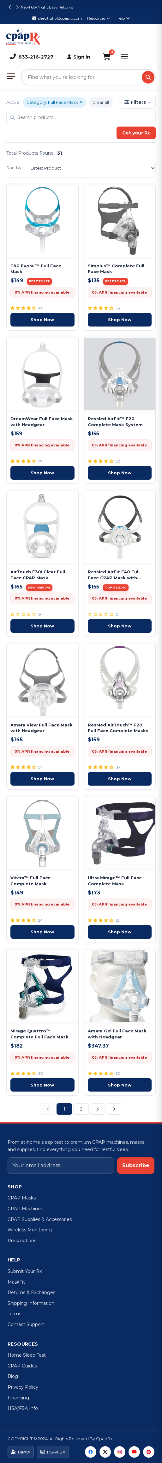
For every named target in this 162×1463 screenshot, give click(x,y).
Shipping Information (31, 1303)
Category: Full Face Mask (54, 102)
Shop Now (42, 319)
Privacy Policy (23, 1387)
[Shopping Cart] (106, 57)
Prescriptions (22, 1240)
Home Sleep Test (27, 1355)
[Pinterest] (148, 1452)
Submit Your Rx (25, 1271)
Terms (14, 1314)
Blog (13, 1376)
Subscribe (135, 1165)
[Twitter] (105, 1452)
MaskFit (16, 1282)
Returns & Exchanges (31, 1292)
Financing (18, 1398)
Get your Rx (136, 133)
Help (123, 18)
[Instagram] (119, 1452)
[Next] (114, 1109)
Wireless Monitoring (30, 1230)
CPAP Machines (25, 1208)
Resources (98, 18)
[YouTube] (134, 1452)
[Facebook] (90, 1452)
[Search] (148, 77)
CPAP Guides (22, 1366)
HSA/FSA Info (23, 1408)
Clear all (101, 102)
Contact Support (26, 1324)
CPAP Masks (22, 1198)
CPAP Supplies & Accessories (40, 1219)
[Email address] (61, 1165)
